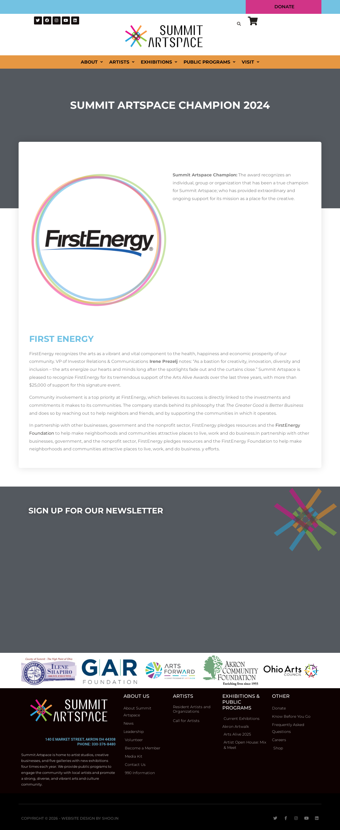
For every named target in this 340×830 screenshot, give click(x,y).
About (92, 62)
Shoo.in (110, 818)
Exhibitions (159, 62)
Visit (250, 62)
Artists (121, 62)
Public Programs (209, 62)
